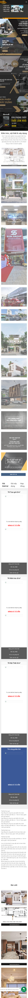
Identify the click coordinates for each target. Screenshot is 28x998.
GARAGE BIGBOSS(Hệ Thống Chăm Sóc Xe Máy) (14, 302)
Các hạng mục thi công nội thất (14, 426)
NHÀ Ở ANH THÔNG (14, 317)
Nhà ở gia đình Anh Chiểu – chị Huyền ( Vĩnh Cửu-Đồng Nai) (14, 373)
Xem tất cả (13, 474)
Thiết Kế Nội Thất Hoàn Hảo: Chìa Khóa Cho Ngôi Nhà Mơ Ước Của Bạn (14, 199)
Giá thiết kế (5, 484)
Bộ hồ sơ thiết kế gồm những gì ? (14, 467)
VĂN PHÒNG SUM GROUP (14, 281)
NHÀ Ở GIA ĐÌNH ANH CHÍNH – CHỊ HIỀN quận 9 (14, 351)
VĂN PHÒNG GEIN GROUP (14, 221)
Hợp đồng (22, 484)
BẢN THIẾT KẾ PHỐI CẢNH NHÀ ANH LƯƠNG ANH (14, 162)
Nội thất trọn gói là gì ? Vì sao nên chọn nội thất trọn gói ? (14, 446)
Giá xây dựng (14, 484)
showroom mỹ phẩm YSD (14, 405)
